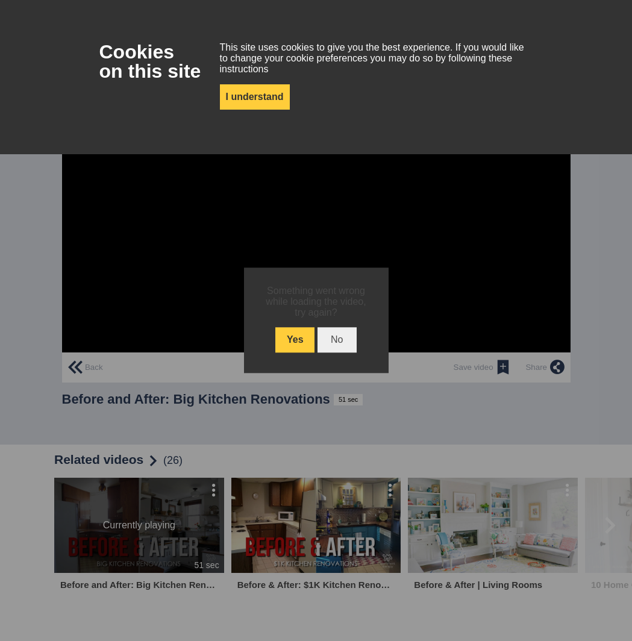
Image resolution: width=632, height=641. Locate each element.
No (337, 340)
